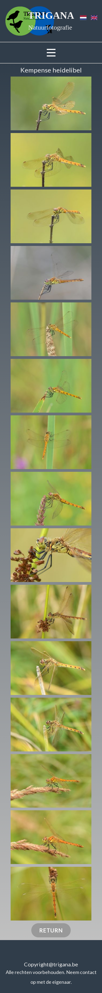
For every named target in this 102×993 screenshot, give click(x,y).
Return (51, 930)
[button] (51, 103)
